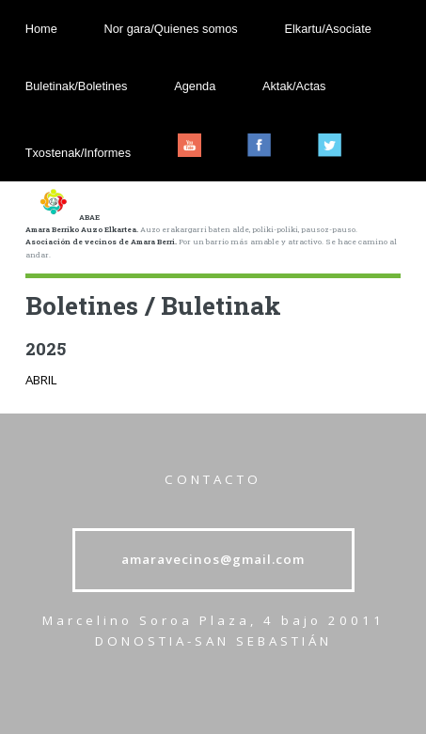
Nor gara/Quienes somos (170, 29)
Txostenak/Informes (78, 153)
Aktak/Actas (294, 86)
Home (41, 29)
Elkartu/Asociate (327, 29)
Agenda (194, 86)
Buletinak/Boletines (76, 86)
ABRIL (41, 379)
